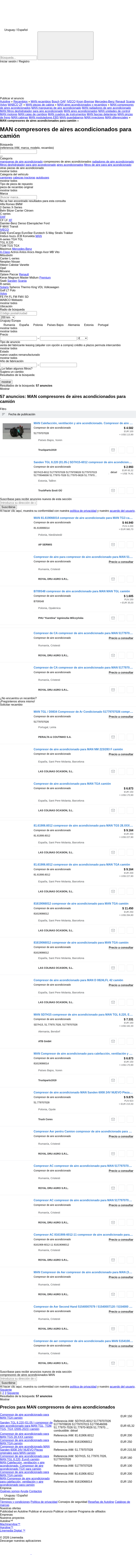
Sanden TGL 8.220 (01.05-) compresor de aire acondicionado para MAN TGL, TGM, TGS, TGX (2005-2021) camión (26, 1426)
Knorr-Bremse (85, 101)
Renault (120, 101)
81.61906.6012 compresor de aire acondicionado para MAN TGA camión (82, 864)
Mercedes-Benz (105, 101)
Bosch (56, 101)
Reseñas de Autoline (101, 1501)
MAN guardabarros (71, 117)
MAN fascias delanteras (102, 114)
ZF (21, 104)
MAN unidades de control (114, 111)
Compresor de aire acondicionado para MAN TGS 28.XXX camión (24, 1435)
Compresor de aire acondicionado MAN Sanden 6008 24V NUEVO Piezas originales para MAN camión (25, 1449)
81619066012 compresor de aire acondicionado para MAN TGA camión (81, 903)
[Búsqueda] (66, 46)
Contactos (35, 1491)
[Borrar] (1, 156)
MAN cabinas (19, 117)
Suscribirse (8, 507)
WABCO (13, 104)
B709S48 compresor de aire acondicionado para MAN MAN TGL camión (82, 591)
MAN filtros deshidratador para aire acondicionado (31, 111)
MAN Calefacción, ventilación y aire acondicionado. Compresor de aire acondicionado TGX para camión (22, 1465)
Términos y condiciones (15, 1501)
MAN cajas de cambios (32, 114)
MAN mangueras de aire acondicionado (56, 107)
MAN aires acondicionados (80, 111)
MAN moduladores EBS (44, 117)
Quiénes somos (10, 1491)
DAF (63, 101)
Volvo (3, 104)
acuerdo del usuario (122, 510)
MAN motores (8, 114)
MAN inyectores (94, 117)
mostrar (6, 381)
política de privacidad (83, 510)
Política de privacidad (44, 1501)
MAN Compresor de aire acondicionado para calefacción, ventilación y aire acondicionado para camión (25, 1481)
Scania (130, 101)
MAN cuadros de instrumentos (67, 114)
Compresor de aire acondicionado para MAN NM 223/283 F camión (78, 749)
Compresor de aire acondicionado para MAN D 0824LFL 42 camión (78, 980)
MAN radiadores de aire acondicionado (106, 107)
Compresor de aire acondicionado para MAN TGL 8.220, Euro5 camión (24, 1458)
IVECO (71, 101)
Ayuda (24, 1491)
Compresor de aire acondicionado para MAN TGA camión (72, 783)
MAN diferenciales (116, 117)
